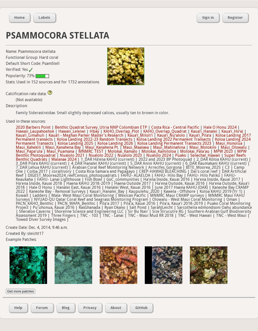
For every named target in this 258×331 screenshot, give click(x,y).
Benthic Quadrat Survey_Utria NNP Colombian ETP (101, 127)
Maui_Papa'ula (29, 151)
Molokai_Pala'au (194, 151)
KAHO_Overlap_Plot (121, 131)
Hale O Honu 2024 (219, 127)
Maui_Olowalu (234, 147)
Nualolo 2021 (72, 155)
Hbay (94, 131)
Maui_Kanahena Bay (63, 147)
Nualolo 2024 (158, 155)
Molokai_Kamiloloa (159, 151)
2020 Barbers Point (33, 127)
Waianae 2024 (63, 159)
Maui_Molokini (202, 147)
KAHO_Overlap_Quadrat (165, 131)
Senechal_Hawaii (205, 155)
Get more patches (20, 291)
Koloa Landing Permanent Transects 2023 (174, 143)
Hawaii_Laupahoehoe (35, 131)
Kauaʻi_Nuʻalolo (171, 135)
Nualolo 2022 (101, 155)
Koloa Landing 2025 (75, 143)
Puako (180, 155)
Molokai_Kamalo (122, 151)
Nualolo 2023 (129, 155)
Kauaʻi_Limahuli (30, 135)
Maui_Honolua (229, 143)
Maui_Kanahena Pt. (102, 147)
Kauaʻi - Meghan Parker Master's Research (86, 135)
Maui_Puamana (60, 151)
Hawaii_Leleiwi (71, 131)
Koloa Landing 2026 (115, 143)
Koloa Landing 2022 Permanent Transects (174, 139)
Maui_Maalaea (136, 147)
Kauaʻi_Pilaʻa (200, 135)
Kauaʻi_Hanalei (204, 131)
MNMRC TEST (90, 151)
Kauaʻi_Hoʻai (232, 131)
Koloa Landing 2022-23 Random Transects (94, 139)
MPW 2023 (223, 151)
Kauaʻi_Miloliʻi (140, 135)
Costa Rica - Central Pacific (175, 127)
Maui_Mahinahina (169, 147)
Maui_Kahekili (28, 147)
